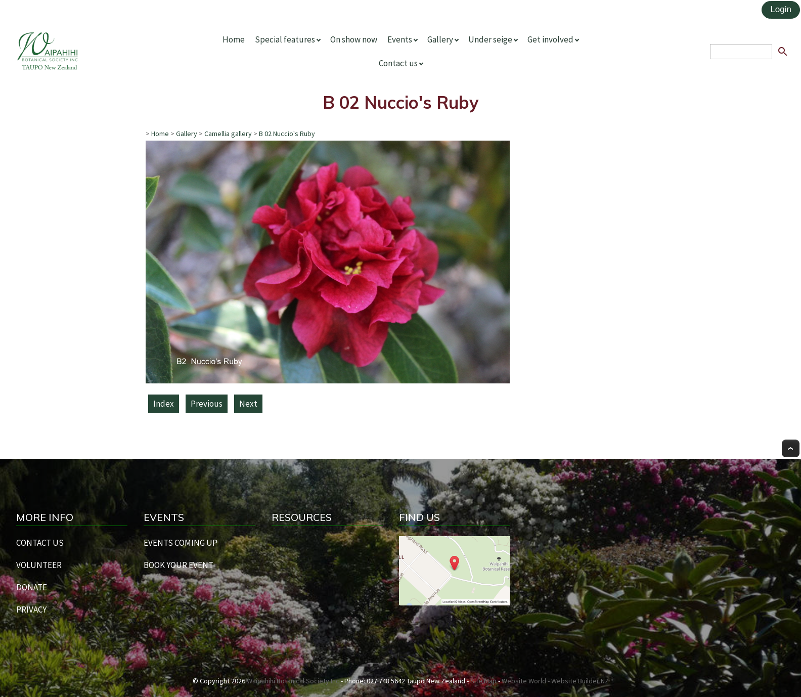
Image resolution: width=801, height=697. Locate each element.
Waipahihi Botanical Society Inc (293, 680)
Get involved (550, 39)
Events (399, 39)
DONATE (31, 587)
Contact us (398, 63)
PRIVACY (31, 609)
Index (163, 403)
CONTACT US (40, 542)
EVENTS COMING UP (180, 542)
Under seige (490, 39)
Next (248, 403)
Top (790, 448)
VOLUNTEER (39, 565)
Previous (207, 403)
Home (234, 39)
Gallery (440, 39)
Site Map (483, 680)
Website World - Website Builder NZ (555, 680)
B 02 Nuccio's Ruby (287, 133)
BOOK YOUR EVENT (178, 565)
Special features (285, 39)
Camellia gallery (228, 133)
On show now (353, 39)
